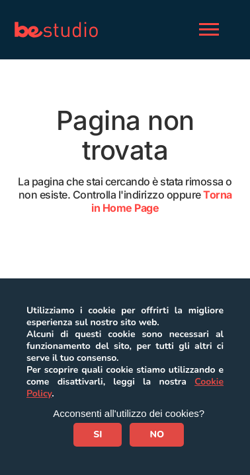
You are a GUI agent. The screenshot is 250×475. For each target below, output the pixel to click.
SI (97, 434)
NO (156, 434)
